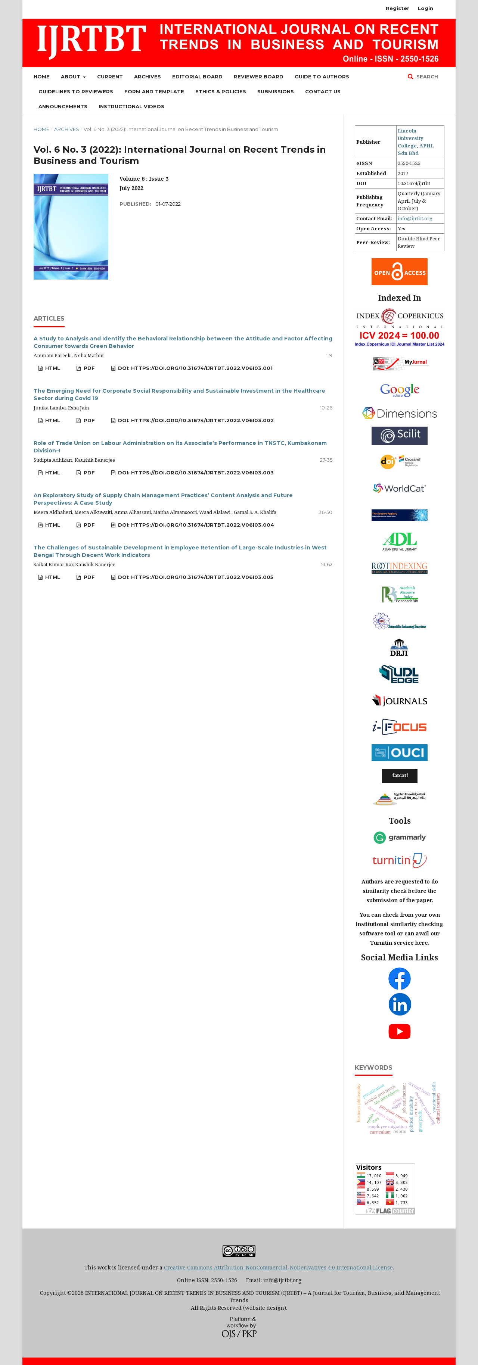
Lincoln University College (410, 138)
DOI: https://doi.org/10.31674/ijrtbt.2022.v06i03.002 (195, 420)
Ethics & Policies (220, 91)
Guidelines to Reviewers (75, 91)
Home (42, 77)
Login (425, 8)
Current (110, 77)
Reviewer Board (258, 77)
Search (426, 77)
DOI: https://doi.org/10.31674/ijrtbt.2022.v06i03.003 (195, 473)
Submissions (275, 91)
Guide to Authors (322, 77)
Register (397, 8)
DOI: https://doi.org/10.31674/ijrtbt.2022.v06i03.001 (195, 368)
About (71, 77)
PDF (88, 368)
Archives (147, 77)
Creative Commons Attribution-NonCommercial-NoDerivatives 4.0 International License (278, 1267)
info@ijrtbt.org (415, 218)
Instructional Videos (131, 106)
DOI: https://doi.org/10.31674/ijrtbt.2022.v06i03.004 (195, 525)
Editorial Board (197, 77)
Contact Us (323, 91)
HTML (52, 368)
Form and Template (154, 91)
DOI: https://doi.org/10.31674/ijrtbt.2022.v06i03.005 (195, 577)
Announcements (62, 106)
